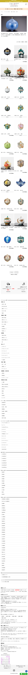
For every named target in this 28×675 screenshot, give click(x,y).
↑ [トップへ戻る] (26, 671)
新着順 (26, 41)
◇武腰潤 (2, 503)
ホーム (2, 11)
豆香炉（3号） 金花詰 (18, 152)
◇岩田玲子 (3, 538)
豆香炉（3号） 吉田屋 (18, 115)
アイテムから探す (7, 11)
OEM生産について (7, 668)
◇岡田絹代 (3, 532)
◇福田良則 (3, 512)
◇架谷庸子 (3, 525)
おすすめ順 (18, 41)
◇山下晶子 (3, 536)
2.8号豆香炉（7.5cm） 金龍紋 (6, 78)
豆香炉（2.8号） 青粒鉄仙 (5, 115)
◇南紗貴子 (3, 569)
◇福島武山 (3, 505)
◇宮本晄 (2, 514)
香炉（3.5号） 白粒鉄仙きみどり (7, 152)
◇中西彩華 (3, 541)
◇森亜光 (2, 565)
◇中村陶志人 (3, 510)
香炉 (17, 11)
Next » (16, 272)
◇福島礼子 (3, 521)
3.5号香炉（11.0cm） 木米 (19, 78)
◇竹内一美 (3, 554)
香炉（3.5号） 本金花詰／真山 (6, 265)
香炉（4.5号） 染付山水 (18, 190)
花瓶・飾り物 (13, 11)
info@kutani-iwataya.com (11, 651)
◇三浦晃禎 (3, 516)
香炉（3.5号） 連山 (4, 59)
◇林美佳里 (3, 523)
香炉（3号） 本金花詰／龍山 (19, 265)
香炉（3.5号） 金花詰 (18, 208)
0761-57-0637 (7, 649)
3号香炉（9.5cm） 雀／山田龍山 (20, 227)
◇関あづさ (3, 552)
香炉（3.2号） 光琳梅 (18, 170)
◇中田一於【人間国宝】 (5, 501)
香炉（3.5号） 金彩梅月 (5, 190)
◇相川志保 (3, 527)
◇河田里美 (3, 547)
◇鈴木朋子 (3, 556)
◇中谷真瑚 (3, 558)
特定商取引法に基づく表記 (20, 665)
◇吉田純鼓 (3, 567)
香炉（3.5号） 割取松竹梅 (19, 246)
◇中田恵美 (3, 534)
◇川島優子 (3, 545)
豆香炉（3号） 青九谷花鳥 (19, 97)
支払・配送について (7, 665)
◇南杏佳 (2, 563)
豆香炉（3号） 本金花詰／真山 (6, 208)
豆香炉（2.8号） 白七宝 (5, 97)
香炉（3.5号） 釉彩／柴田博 (6, 246)
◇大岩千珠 (3, 543)
